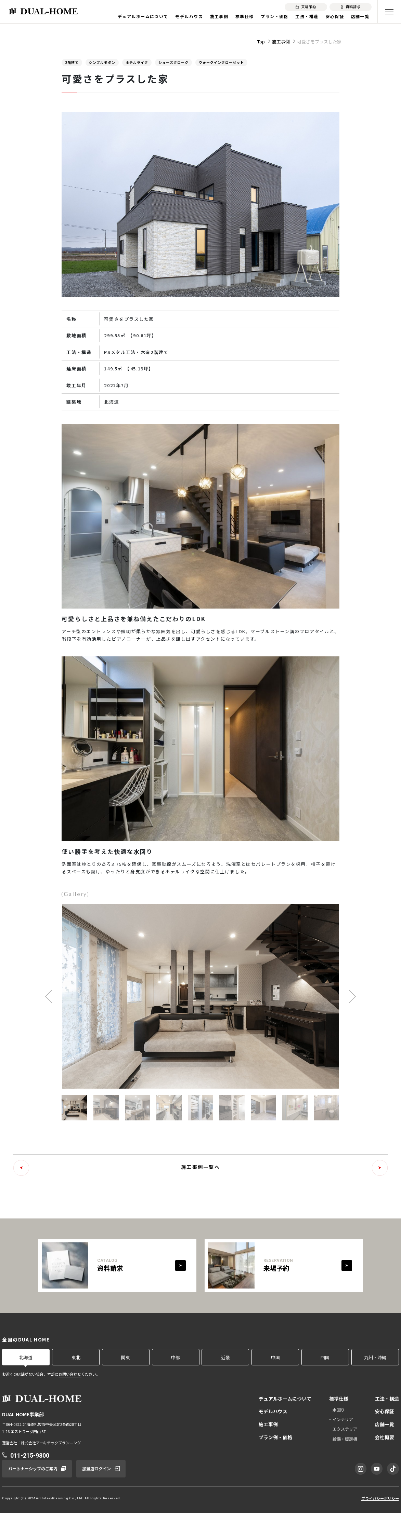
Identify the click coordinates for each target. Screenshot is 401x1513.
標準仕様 (244, 16)
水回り (339, 1410)
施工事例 (219, 16)
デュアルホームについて (143, 16)
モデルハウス (189, 16)
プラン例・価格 (275, 1437)
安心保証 (334, 16)
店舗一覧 (360, 16)
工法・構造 (306, 16)
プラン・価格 (274, 16)
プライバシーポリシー (380, 1498)
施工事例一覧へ (200, 1166)
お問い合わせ (70, 1374)
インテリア (343, 1419)
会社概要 (384, 1437)
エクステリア (345, 1429)
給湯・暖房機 (345, 1439)
